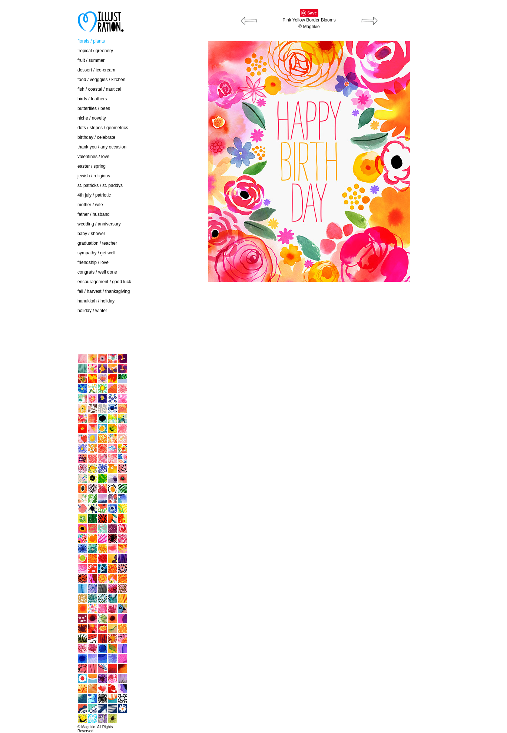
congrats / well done (97, 272)
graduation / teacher (97, 243)
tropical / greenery (95, 50)
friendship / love (93, 262)
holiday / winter (92, 310)
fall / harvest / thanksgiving (103, 291)
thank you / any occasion (101, 147)
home (31, 338)
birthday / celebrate (96, 137)
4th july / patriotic (94, 195)
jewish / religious (93, 175)
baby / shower (91, 233)
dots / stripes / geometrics (102, 127)
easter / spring (91, 166)
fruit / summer (91, 60)
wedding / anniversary (99, 224)
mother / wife (90, 204)
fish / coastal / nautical (99, 89)
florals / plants (91, 41)
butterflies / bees (93, 108)
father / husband (93, 214)
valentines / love (93, 156)
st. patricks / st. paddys (100, 185)
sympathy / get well (96, 252)
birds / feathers (92, 98)
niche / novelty (91, 118)
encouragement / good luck (104, 281)
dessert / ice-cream (96, 70)
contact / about (40, 322)
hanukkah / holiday (96, 301)
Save (312, 13)
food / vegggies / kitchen (101, 79)
